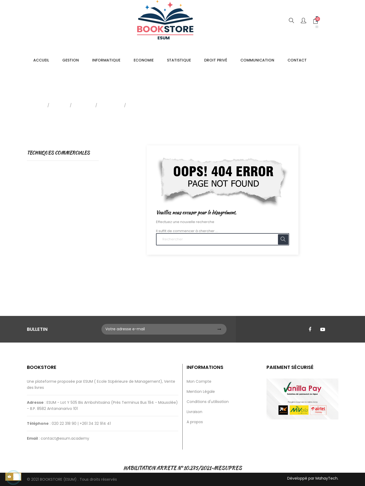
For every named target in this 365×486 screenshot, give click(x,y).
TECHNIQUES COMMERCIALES (58, 153)
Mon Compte (199, 381)
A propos (195, 422)
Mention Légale (201, 391)
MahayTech (326, 478)
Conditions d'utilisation (208, 401)
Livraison (194, 411)
